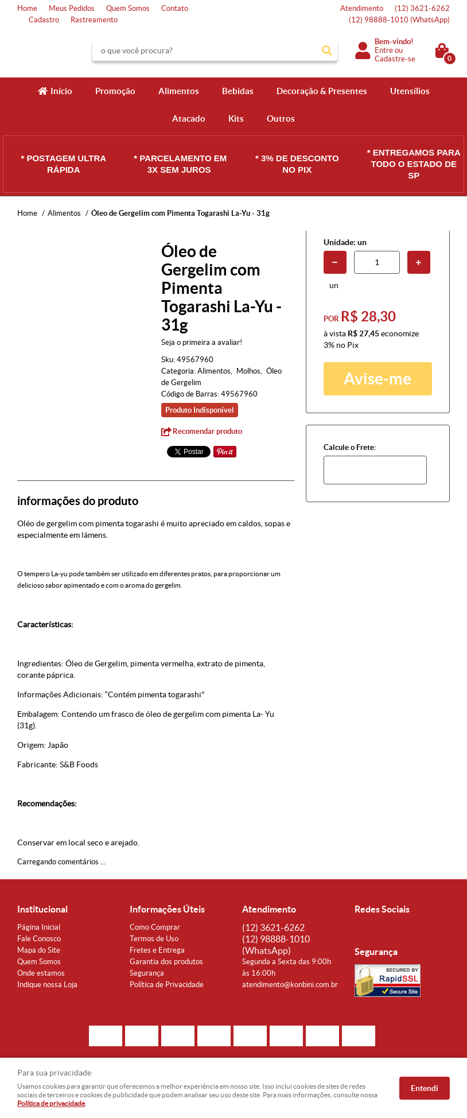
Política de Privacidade (167, 984)
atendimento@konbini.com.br (290, 984)
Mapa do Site (38, 950)
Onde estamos (41, 973)
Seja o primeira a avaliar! (201, 342)
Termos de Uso (154, 938)
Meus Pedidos (72, 8)
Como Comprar (155, 927)
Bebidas (238, 91)
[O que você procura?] (327, 50)
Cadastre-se (395, 59)
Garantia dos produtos (166, 961)
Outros (281, 118)
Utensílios (410, 91)
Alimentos (178, 91)
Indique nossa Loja (47, 984)
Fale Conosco (39, 938)
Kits (236, 118)
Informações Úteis (167, 909)
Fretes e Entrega (157, 950)
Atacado (188, 118)
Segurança (147, 973)
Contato (174, 8)
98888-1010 (399, 19)
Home (27, 8)
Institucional (42, 909)
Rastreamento (94, 19)
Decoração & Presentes (322, 91)
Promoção (115, 91)
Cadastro (44, 19)
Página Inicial (38, 927)
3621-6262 (422, 8)
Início (61, 91)
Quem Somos (128, 8)
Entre (384, 50)
